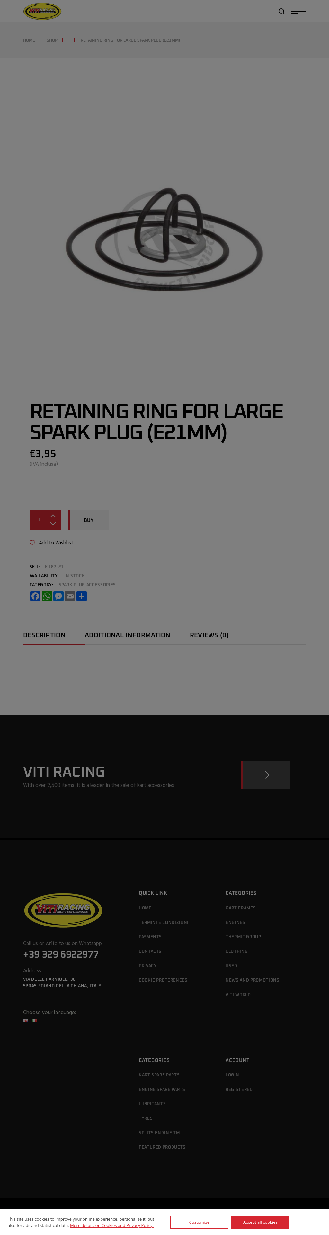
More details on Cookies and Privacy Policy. (112, 1225)
